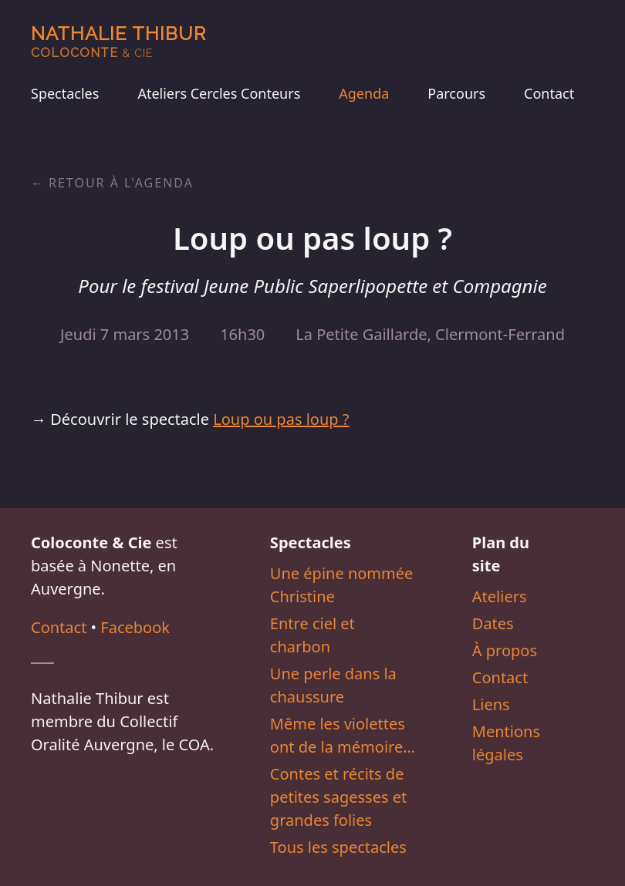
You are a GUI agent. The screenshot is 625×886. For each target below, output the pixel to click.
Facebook (135, 627)
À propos (504, 650)
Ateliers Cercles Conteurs (218, 93)
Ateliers (499, 596)
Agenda (364, 93)
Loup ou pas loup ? (281, 419)
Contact (549, 93)
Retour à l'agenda (121, 182)
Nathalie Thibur (118, 41)
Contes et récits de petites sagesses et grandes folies (338, 796)
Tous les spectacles (338, 847)
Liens (491, 704)
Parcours (456, 93)
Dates (493, 623)
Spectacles (65, 93)
